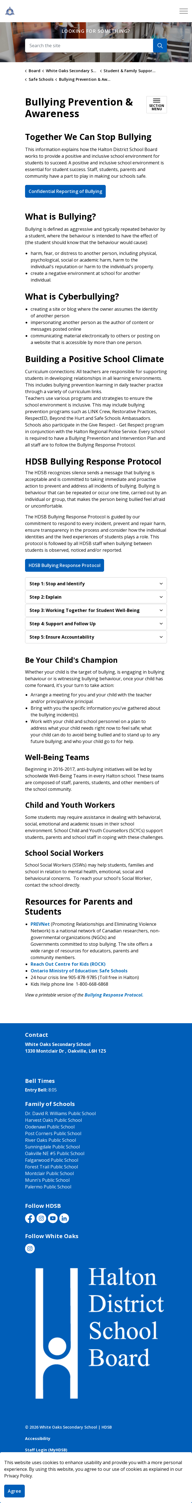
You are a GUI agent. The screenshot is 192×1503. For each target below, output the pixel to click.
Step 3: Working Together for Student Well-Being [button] (84, 610)
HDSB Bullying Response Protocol (64, 565)
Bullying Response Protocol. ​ (115, 995)
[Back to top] (96, 1487)
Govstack (56, 1461)
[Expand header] (183, 11)
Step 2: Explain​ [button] (45, 597)
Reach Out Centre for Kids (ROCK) (68, 964)
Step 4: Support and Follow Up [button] (62, 624)
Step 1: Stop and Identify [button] (57, 584)
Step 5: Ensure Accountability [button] (61, 637)
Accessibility (37, 1438)
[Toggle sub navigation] (156, 104)
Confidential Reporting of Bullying (65, 191)
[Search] (160, 45)
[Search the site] (96, 45)
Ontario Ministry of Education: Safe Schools (79, 971)
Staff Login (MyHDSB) (46, 1449)
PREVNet (40, 924)
